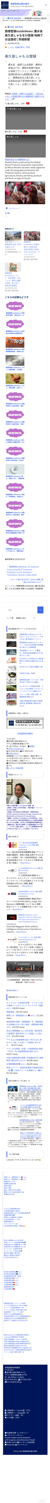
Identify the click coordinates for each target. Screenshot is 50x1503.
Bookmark (10, 1487)
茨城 (28, 47)
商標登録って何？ (10, 1224)
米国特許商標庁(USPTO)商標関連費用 (17, 1359)
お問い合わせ (12, 782)
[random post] (13, 1131)
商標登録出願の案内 (19, 3)
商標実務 (10, 1054)
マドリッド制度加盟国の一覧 (14, 1350)
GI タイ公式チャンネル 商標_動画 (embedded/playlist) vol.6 (29, 967)
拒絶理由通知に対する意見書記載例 (17, 1255)
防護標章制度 (9, 1258)
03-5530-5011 (12, 1422)
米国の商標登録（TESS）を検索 (15, 1382)
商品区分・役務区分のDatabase (15, 1363)
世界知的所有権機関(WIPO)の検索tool (18, 1390)
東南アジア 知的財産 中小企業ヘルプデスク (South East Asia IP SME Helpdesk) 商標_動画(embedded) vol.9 (31, 1178)
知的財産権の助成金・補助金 (14, 1268)
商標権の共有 (9, 1237)
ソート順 (20, 618)
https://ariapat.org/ (16, 777)
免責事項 (9, 1475)
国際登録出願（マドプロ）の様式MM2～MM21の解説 (31, 695)
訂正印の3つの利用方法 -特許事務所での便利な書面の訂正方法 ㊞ (31, 663)
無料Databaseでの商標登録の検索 (16, 1377)
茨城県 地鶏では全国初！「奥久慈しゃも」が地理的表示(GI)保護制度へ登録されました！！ (24, 96)
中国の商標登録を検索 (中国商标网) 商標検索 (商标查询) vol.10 (30, 729)
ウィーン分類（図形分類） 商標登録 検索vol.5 (31, 716)
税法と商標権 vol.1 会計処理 (13, 1283)
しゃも (11, 47)
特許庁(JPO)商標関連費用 (13, 1357)
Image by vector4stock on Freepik (22, 1482)
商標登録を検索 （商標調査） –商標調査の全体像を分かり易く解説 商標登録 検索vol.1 (24, 1067)
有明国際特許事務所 (25, 762)
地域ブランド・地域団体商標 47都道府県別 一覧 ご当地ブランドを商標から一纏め (24, 1111)
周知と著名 (7, 1230)
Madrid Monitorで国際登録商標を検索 (18, 1392)
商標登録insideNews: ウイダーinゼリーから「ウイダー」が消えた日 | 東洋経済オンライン (31, 636)
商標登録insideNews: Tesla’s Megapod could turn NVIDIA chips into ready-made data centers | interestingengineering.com (29, 946)
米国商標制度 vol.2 (11, 1323)
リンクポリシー (21, 1475)
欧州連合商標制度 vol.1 (13, 1314)
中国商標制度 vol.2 (11, 1327)
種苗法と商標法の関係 (12, 1298)
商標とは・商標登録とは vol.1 (20, 1058)
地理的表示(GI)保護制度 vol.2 (15, 1289)
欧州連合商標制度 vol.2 (13, 1316)
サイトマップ (21, 1487)
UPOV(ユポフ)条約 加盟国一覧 (30, 672)
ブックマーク (12, 208)
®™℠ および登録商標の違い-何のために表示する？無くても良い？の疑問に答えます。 (24, 1085)
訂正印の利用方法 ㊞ (11, 1300)
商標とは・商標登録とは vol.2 (15, 1222)
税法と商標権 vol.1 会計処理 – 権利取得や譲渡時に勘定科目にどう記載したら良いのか (24, 1076)
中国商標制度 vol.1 (11, 1325)
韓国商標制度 (9, 1329)
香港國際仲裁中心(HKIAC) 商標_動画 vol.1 (30, 1163)
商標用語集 (8, 1264)
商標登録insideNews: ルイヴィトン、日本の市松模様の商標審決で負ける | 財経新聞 (31, 645)
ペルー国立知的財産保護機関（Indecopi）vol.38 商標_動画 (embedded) (28, 873)
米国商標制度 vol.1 (15, 1106)
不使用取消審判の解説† (12, 1253)
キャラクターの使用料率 (13, 1291)
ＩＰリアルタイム (11, 1266)
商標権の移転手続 (10, 1226)
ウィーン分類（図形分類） (14, 1395)
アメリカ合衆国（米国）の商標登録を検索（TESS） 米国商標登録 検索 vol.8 (24, 1092)
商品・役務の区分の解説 (12, 1233)
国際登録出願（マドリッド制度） (15, 1346)
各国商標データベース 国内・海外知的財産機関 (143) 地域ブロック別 (31, 653)
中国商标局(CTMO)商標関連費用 (16, 1361)
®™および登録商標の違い (12, 1251)
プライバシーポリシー (14, 1477)
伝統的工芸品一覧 (27, 683)
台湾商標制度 (9, 1331)
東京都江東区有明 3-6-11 (15, 1415)
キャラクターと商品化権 (13, 1293)
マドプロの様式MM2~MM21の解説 (15, 1348)
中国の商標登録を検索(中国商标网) (16, 1384)
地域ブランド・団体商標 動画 (15, 1285)
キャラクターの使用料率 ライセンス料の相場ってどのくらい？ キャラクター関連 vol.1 (31, 707)
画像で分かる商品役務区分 (14, 1235)
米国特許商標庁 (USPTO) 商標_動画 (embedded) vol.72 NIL (30, 921)
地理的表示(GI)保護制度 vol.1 (17, 159)
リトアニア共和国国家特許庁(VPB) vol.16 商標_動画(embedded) (31, 1148)
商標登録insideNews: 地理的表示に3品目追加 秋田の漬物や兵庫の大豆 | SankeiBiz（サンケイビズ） (32, 248)
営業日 (32, 774)
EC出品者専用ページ (12, 1262)
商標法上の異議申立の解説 (13, 1260)
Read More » (25, 891)
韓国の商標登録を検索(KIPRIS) (15, 1388)
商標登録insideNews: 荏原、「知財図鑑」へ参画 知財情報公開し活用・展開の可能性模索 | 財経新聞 (30, 1131)
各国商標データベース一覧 (14, 1354)
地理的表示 (20, 47)
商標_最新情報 (14, 18)
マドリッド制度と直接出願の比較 (15, 1352)
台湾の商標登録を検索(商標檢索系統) (17, 1386)
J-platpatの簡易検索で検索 (14, 1380)
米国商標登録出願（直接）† (14, 1319)
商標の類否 (7, 1228)
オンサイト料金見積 (14, 796)
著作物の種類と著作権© (12, 1296)
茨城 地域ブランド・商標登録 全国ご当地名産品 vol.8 (13, 244)
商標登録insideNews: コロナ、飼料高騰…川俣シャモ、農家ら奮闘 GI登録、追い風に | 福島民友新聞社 (13, 279)
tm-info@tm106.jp (14, 1424)
